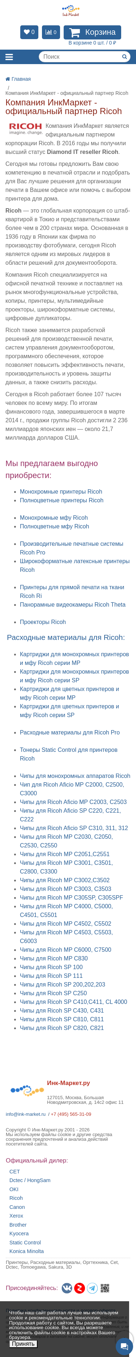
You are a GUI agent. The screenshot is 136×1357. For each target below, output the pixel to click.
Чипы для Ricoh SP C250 (53, 993)
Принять (23, 1344)
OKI (13, 1189)
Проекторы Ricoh (43, 622)
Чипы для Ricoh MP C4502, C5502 (65, 924)
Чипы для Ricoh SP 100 (51, 967)
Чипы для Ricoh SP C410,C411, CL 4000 (73, 1002)
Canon (17, 1207)
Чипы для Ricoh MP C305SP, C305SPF (71, 898)
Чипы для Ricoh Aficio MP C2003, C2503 (73, 802)
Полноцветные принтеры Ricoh (61, 500)
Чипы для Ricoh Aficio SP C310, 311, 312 (74, 828)
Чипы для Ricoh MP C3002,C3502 (65, 880)
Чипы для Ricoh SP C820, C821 (62, 1028)
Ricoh (16, 1198)
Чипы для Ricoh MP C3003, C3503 (65, 889)
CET (14, 1171)
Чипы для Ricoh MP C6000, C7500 (65, 950)
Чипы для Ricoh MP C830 (54, 958)
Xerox (16, 1216)
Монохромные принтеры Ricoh (61, 492)
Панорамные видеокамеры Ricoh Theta (73, 605)
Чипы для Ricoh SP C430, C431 (62, 1011)
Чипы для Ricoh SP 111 (51, 976)
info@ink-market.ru (26, 1114)
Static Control (25, 1242)
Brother (18, 1225)
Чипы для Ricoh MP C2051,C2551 (65, 854)
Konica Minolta (26, 1251)
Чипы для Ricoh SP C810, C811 (62, 1019)
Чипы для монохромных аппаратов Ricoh (75, 776)
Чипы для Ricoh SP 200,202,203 (62, 984)
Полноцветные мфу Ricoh (54, 526)
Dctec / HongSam (30, 1180)
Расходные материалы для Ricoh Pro (70, 732)
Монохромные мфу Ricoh (54, 518)
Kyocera (19, 1233)
